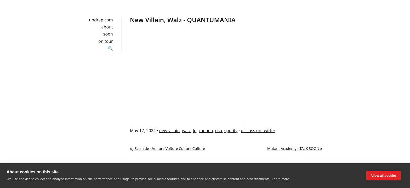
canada (206, 130)
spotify (231, 130)
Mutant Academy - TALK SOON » (294, 148)
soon (108, 34)
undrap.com (101, 20)
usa (218, 130)
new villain (169, 130)
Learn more (280, 179)
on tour (105, 41)
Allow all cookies (384, 176)
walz (186, 130)
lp (194, 130)
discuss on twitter (258, 130)
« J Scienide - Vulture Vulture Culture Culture (167, 148)
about (107, 27)
